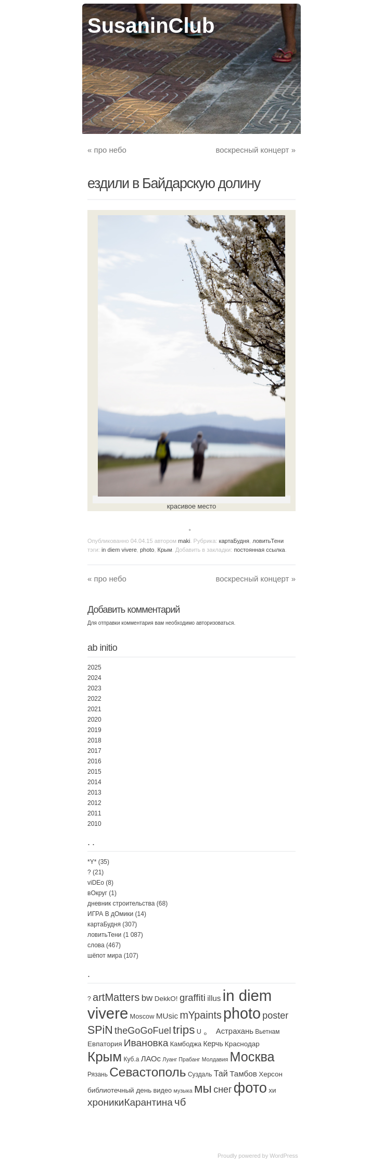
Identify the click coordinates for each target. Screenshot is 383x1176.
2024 (94, 678)
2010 (94, 823)
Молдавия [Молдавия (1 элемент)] (215, 1059)
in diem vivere (119, 550)
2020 (94, 719)
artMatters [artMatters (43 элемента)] (116, 997)
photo (147, 550)
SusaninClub (150, 25)
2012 (94, 803)
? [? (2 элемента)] (89, 998)
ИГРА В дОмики (110, 914)
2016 (94, 761)
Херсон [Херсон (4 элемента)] (271, 1074)
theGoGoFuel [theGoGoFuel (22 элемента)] (142, 1030)
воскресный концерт (255, 149)
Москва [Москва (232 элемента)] (252, 1056)
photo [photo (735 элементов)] (242, 1013)
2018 (94, 740)
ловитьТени (268, 541)
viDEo (95, 882)
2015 (94, 771)
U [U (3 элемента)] (199, 1031)
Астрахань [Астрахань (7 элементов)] (234, 1031)
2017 (94, 750)
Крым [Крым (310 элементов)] (104, 1056)
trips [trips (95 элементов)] (184, 1029)
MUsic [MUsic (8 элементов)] (167, 1015)
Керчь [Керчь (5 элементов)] (213, 1043)
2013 (94, 792)
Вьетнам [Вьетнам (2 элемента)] (267, 1031)
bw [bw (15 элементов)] (147, 998)
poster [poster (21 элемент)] (275, 1015)
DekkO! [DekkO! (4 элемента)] (166, 998)
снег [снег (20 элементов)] (222, 1089)
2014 (94, 782)
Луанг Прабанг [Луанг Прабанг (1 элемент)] (181, 1059)
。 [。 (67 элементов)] (208, 1030)
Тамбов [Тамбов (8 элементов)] (243, 1073)
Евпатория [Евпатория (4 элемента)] (104, 1044)
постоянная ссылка (259, 550)
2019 (94, 730)
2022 (94, 698)
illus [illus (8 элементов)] (214, 998)
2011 (94, 813)
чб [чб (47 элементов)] (180, 1102)
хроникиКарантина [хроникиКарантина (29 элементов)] (130, 1102)
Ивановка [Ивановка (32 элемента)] (146, 1042)
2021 (94, 709)
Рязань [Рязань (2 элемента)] (97, 1074)
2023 (94, 688)
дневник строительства (121, 903)
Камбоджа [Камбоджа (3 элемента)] (185, 1044)
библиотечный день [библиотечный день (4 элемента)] (119, 1090)
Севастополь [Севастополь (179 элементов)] (147, 1072)
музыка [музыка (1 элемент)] (182, 1090)
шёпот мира (104, 955)
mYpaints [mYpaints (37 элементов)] (200, 1015)
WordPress (284, 1156)
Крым (165, 550)
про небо (106, 149)
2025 (94, 667)
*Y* (91, 861)
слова (96, 945)
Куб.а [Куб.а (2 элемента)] (131, 1059)
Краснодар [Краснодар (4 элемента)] (242, 1044)
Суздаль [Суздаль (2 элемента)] (200, 1074)
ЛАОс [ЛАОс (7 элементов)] (151, 1059)
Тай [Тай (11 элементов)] (221, 1073)
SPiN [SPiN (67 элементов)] (100, 1030)
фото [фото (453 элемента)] (250, 1088)
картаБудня (234, 541)
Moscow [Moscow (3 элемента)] (142, 1016)
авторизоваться (215, 623)
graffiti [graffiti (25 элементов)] (193, 997)
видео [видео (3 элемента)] (163, 1090)
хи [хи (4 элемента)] (272, 1090)
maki (184, 541)
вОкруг (97, 893)
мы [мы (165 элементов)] (203, 1088)
